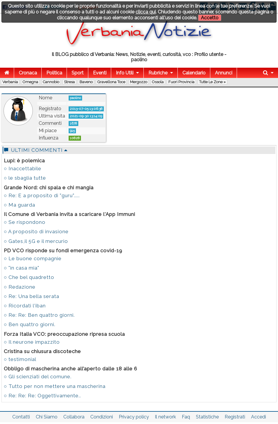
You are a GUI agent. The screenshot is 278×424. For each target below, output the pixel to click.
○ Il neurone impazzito (32, 342)
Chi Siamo (46, 417)
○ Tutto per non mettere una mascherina (55, 386)
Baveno (86, 82)
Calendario (194, 73)
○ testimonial (20, 359)
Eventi (99, 73)
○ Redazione (19, 287)
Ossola (158, 82)
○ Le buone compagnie (33, 258)
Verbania (10, 82)
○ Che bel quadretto (29, 277)
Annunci (223, 73)
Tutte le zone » (212, 82)
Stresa (69, 82)
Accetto (209, 18)
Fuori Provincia (181, 82)
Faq (186, 417)
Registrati (235, 417)
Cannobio (51, 82)
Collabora (73, 417)
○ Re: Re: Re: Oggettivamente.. (42, 396)
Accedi (258, 417)
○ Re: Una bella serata (31, 296)
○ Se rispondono (24, 222)
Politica (54, 73)
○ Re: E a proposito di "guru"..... (42, 195)
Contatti (21, 417)
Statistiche (207, 417)
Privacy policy (134, 417)
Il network (165, 417)
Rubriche (157, 73)
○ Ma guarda (19, 205)
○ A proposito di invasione (36, 231)
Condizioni (101, 417)
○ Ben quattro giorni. (29, 324)
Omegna (30, 82)
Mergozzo (138, 82)
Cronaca (28, 73)
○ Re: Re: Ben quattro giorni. (39, 315)
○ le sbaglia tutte (25, 178)
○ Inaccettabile (22, 168)
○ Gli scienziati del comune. (38, 376)
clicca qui (145, 12)
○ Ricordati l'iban (25, 306)
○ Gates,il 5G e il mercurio (36, 241)
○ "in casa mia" (21, 268)
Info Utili (124, 73)
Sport (78, 73)
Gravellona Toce (111, 82)
